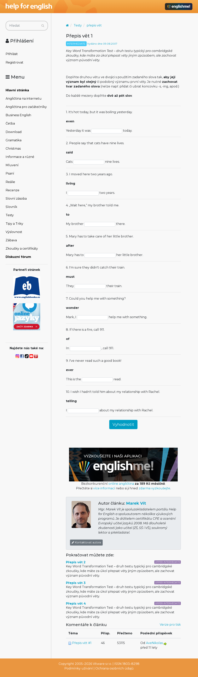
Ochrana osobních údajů (114, 668)
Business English (18, 115)
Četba (10, 123)
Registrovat (14, 62)
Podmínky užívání (78, 668)
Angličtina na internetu (24, 98)
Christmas (13, 148)
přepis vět (94, 25)
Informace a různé (20, 157)
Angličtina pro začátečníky (26, 107)
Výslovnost (14, 232)
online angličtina (121, 484)
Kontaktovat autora (86, 542)
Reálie (10, 182)
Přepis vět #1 (81, 643)
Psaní (10, 173)
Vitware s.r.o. (102, 664)
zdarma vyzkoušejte (154, 488)
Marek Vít (136, 503)
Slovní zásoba (16, 198)
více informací (104, 488)
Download (14, 132)
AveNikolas (154, 643)
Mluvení (12, 165)
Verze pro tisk (170, 624)
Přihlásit (12, 54)
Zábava (11, 240)
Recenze (12, 190)
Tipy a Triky (14, 223)
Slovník (11, 207)
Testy (10, 215)
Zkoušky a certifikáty (22, 248)
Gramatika (13, 140)
